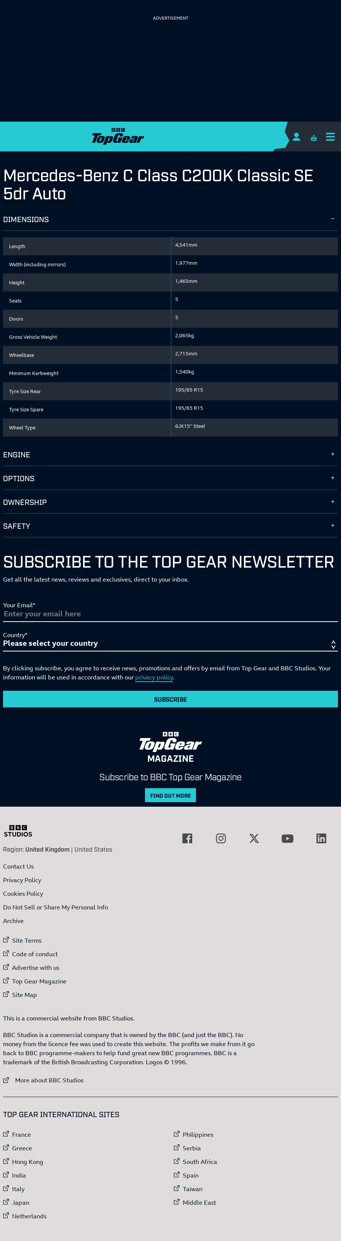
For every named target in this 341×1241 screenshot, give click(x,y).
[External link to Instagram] (221, 838)
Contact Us (18, 866)
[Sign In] (296, 136)
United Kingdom (47, 849)
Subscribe (170, 699)
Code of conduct (35, 954)
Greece (22, 1148)
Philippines (198, 1134)
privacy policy (154, 677)
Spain (191, 1175)
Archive (13, 921)
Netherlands (29, 1216)
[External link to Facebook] (187, 838)
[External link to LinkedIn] (321, 838)
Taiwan (192, 1189)
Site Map (24, 995)
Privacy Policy (22, 880)
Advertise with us (35, 967)
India (19, 1175)
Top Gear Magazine (39, 981)
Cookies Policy (23, 893)
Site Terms (27, 940)
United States (93, 849)
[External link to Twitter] (254, 838)
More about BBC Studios (43, 1080)
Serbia (192, 1148)
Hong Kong (27, 1161)
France (21, 1134)
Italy (18, 1189)
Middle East (199, 1202)
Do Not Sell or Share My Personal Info (55, 907)
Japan (20, 1202)
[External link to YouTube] (288, 838)
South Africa (200, 1161)
